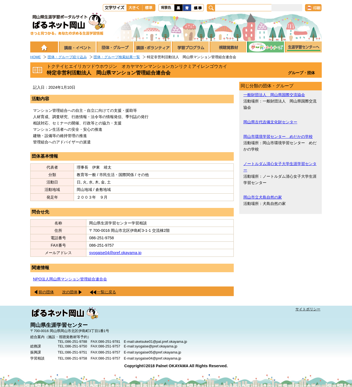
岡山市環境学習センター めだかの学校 (278, 136)
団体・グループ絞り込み (67, 57)
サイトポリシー (307, 309)
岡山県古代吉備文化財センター (270, 122)
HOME (35, 57)
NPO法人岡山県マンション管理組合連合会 (70, 279)
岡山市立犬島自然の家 (262, 197)
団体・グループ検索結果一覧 (117, 57)
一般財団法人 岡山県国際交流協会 (274, 95)
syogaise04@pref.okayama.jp (115, 252)
